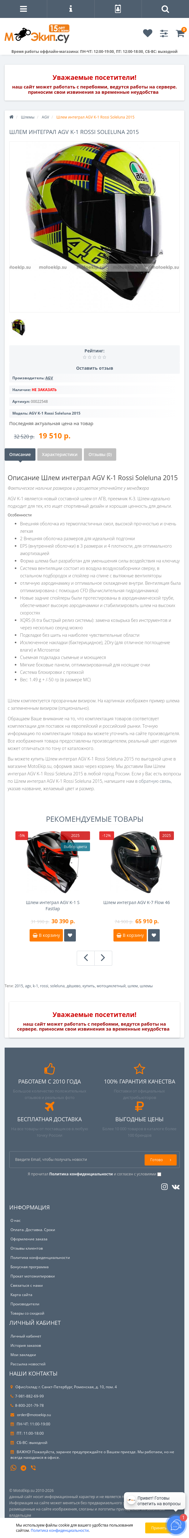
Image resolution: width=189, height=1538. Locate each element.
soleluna (57, 986)
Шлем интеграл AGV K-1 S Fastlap (53, 905)
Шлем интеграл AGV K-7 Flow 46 (136, 902)
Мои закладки (23, 1354)
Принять (159, 1528)
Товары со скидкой (27, 1313)
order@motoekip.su (30, 1414)
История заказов (25, 1345)
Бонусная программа (29, 1266)
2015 (18, 986)
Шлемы (28, 117)
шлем (133, 986)
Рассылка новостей (28, 1364)
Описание (20, 454)
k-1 (35, 986)
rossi (44, 986)
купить (88, 986)
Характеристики (59, 454)
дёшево (73, 986)
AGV (45, 117)
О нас (15, 1220)
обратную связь (155, 781)
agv (28, 986)
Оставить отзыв (94, 368)
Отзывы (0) (100, 454)
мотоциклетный (111, 986)
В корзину (46, 935)
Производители (24, 1304)
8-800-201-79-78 (27, 1405)
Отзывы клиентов (26, 1248)
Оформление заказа (28, 1239)
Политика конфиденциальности (40, 1257)
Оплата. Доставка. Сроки (32, 1229)
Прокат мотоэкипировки (32, 1276)
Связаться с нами (26, 1285)
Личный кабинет (25, 1336)
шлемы (146, 986)
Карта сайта (21, 1294)
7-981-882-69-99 (27, 1396)
